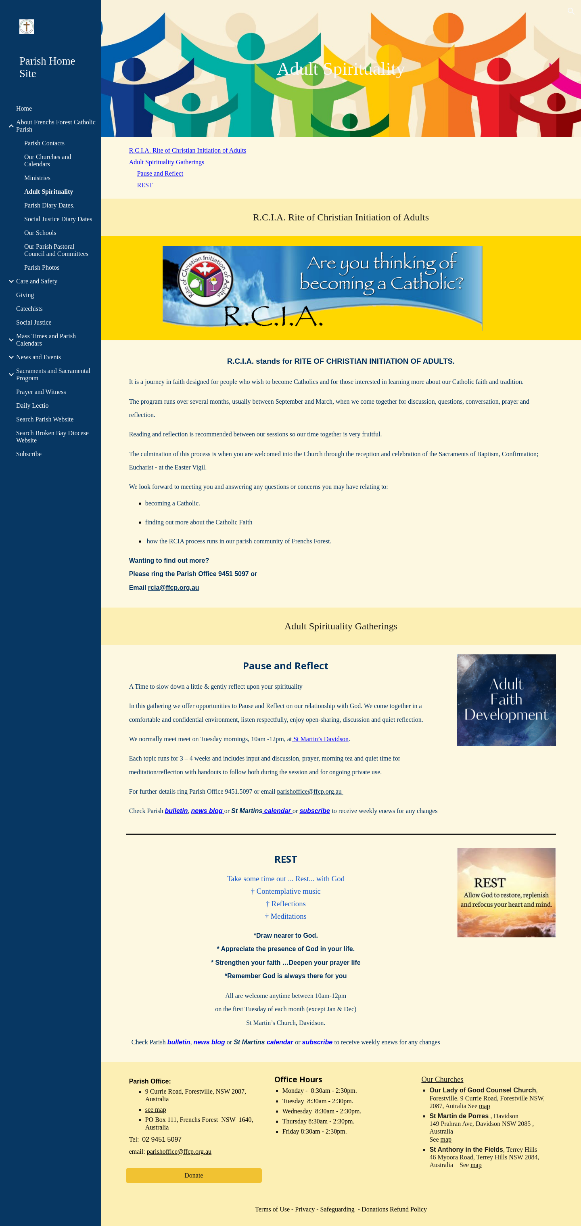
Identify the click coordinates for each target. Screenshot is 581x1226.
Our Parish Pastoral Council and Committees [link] (56, 250)
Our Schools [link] (40, 232)
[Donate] (193, 1175)
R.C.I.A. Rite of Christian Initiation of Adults (188, 150)
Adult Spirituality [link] (48, 191)
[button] (571, 11)
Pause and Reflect (160, 173)
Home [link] (24, 108)
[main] (341, 68)
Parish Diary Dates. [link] (49, 205)
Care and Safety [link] (36, 281)
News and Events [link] (38, 357)
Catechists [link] (29, 308)
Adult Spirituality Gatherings (167, 162)
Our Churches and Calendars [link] (47, 160)
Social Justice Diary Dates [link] (58, 219)
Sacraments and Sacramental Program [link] (53, 374)
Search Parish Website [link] (44, 419)
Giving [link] (25, 294)
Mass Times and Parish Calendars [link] (46, 340)
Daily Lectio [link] (32, 405)
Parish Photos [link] (42, 267)
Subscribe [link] (29, 454)
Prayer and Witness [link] (41, 391)
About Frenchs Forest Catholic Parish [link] (56, 126)
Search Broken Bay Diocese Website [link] (52, 437)
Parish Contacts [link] (44, 143)
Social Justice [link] (34, 322)
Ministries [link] (37, 177)
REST (145, 185)
